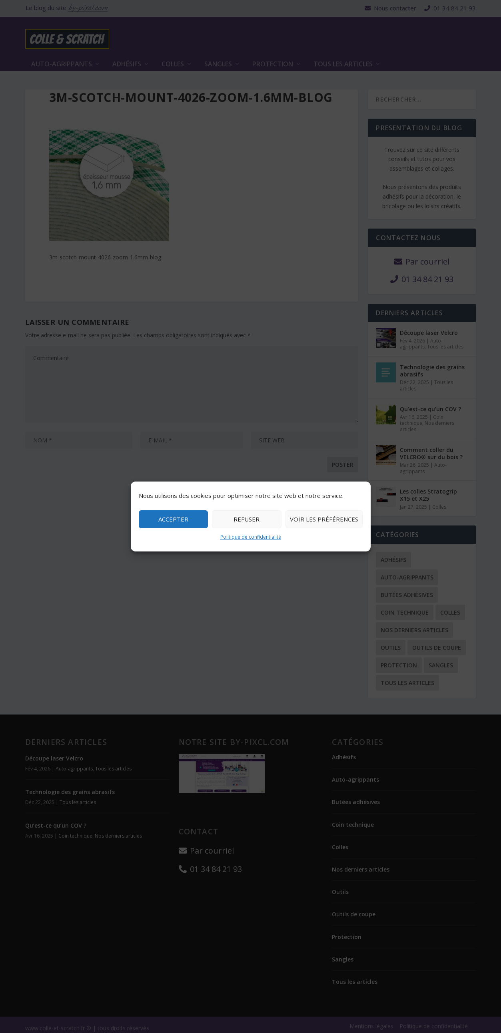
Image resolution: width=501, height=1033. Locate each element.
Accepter (173, 519)
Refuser (246, 519)
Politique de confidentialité (250, 536)
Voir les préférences (324, 519)
